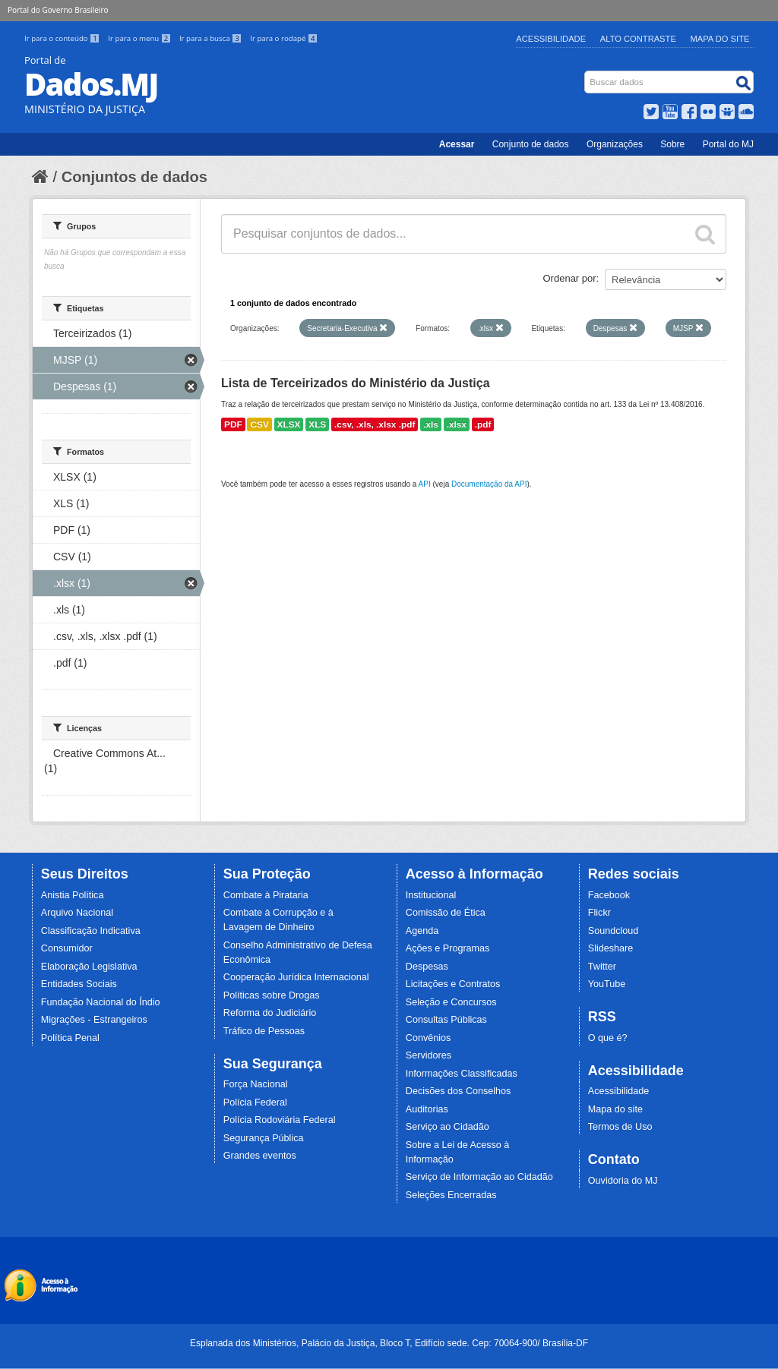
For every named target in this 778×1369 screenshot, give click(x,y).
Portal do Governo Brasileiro (58, 10)
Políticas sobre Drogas (271, 995)
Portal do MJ (728, 144)
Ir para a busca (211, 38)
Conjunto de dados (530, 144)
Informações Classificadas (461, 1073)
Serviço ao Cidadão (447, 1126)
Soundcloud (613, 931)
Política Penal (70, 1038)
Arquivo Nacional (77, 912)
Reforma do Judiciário (270, 1013)
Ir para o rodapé (284, 38)
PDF (233, 424)
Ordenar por (569, 278)
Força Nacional (255, 1084)
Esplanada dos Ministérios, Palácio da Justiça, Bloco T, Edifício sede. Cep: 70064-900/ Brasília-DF (389, 1343)
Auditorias (427, 1109)
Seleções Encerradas (451, 1195)
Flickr (599, 912)
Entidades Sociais (79, 984)
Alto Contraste (638, 38)
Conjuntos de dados (134, 177)
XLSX (289, 424)
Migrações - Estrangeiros (94, 1019)
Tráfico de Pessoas (264, 1031)
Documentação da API (489, 484)
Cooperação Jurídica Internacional (296, 977)
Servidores (428, 1055)
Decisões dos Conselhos (458, 1091)
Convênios (428, 1038)
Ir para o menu (140, 38)
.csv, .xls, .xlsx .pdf (374, 424)
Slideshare (611, 948)
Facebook (609, 895)
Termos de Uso (620, 1126)
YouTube (607, 984)
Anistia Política (72, 895)
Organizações (615, 144)
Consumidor (67, 948)
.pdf (483, 424)
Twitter (602, 966)
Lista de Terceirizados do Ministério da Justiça (355, 383)
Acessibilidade (551, 38)
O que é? (608, 1038)
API (425, 484)
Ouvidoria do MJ (623, 1180)
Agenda (422, 931)
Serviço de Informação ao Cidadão (479, 1177)
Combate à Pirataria (265, 895)
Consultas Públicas (446, 1019)
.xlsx (456, 424)
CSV (259, 424)
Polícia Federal (255, 1102)
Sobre (672, 144)
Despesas (427, 966)
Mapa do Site (720, 38)
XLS (317, 424)
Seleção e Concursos (451, 1002)
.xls (430, 424)
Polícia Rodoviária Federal (279, 1120)
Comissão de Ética (445, 912)
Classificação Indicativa (91, 931)
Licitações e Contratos (453, 984)
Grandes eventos (259, 1155)
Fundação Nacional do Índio (100, 1002)
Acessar (457, 144)
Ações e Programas (448, 948)
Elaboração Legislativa (89, 966)
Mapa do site (615, 1109)
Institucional (431, 895)
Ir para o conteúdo (63, 38)
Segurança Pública (263, 1138)
